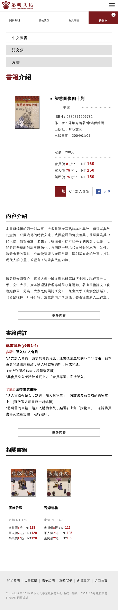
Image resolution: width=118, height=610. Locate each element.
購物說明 (44, 20)
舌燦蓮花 (51, 508)
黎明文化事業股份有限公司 (24, 5)
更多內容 (59, 315)
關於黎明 (14, 20)
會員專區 (74, 20)
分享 (107, 191)
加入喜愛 (82, 191)
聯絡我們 (66, 580)
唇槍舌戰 (15, 508)
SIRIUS (11, 597)
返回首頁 (101, 580)
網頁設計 (22, 597)
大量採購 (30, 580)
